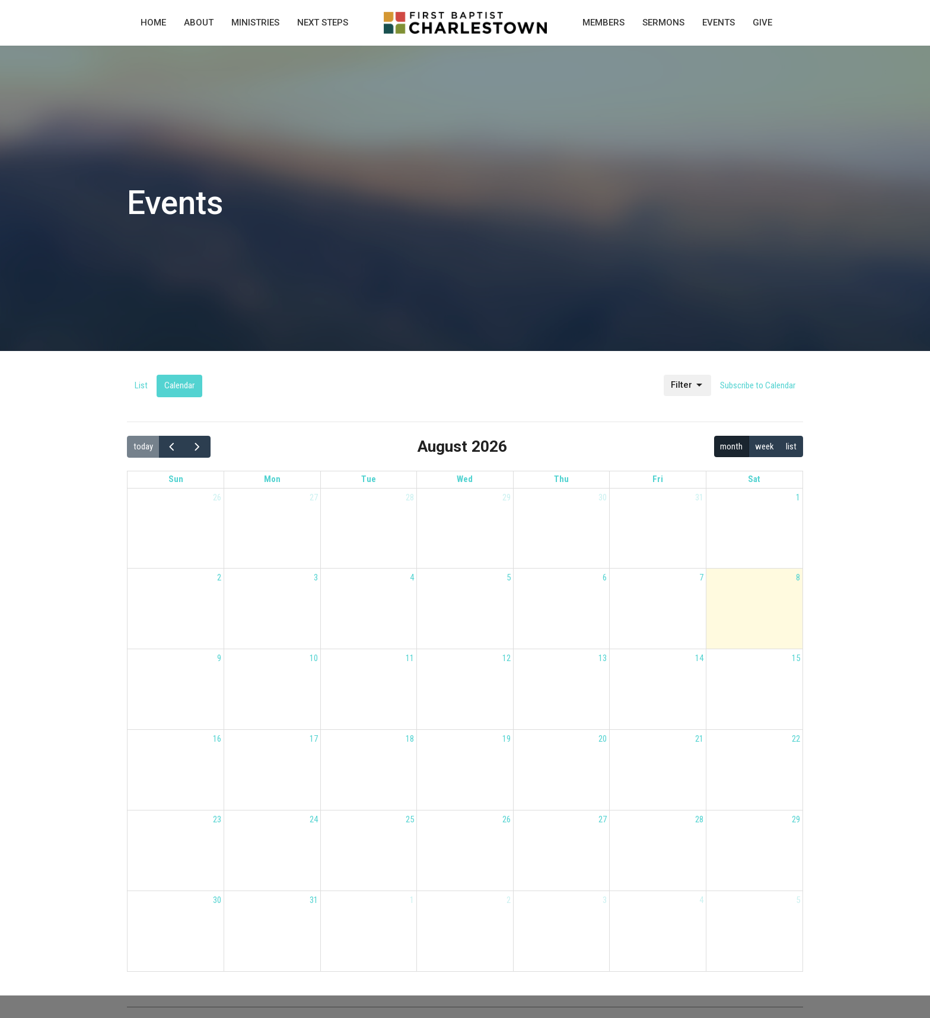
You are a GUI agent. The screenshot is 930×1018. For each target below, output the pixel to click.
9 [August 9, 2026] (219, 658)
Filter (687, 385)
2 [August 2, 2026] (219, 577)
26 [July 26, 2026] (217, 497)
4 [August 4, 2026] (412, 577)
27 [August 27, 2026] (602, 819)
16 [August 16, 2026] (217, 738)
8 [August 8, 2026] (798, 577)
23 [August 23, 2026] (217, 819)
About (199, 22)
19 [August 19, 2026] (506, 738)
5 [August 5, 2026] (509, 577)
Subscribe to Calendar (757, 385)
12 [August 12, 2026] (506, 658)
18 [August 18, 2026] (410, 738)
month (731, 446)
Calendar (179, 385)
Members (603, 22)
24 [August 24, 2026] (314, 819)
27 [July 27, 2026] (314, 497)
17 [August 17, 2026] (314, 738)
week (764, 446)
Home (153, 22)
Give (762, 22)
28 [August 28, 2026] (699, 819)
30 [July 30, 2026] (602, 497)
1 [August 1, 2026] (798, 497)
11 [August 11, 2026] (410, 658)
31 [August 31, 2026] (314, 900)
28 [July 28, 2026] (410, 497)
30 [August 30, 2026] (217, 900)
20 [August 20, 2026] (602, 738)
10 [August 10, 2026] (314, 658)
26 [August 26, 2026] (506, 819)
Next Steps (322, 22)
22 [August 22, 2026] (796, 738)
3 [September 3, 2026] (605, 900)
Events (718, 22)
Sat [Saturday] (754, 479)
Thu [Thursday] (561, 479)
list (791, 446)
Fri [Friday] (657, 479)
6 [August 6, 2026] (605, 577)
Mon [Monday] (272, 479)
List (141, 385)
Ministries (255, 22)
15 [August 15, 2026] (796, 658)
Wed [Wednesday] (465, 479)
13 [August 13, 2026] (602, 658)
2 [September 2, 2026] (509, 900)
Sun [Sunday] (175, 479)
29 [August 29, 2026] (796, 819)
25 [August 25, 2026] (410, 819)
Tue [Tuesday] (368, 479)
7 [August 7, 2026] (701, 577)
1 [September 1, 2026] (412, 900)
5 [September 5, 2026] (798, 900)
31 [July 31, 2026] (699, 497)
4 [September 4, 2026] (701, 900)
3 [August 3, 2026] (316, 577)
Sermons (663, 22)
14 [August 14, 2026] (699, 658)
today (143, 446)
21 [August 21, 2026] (699, 738)
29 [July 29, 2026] (506, 497)
